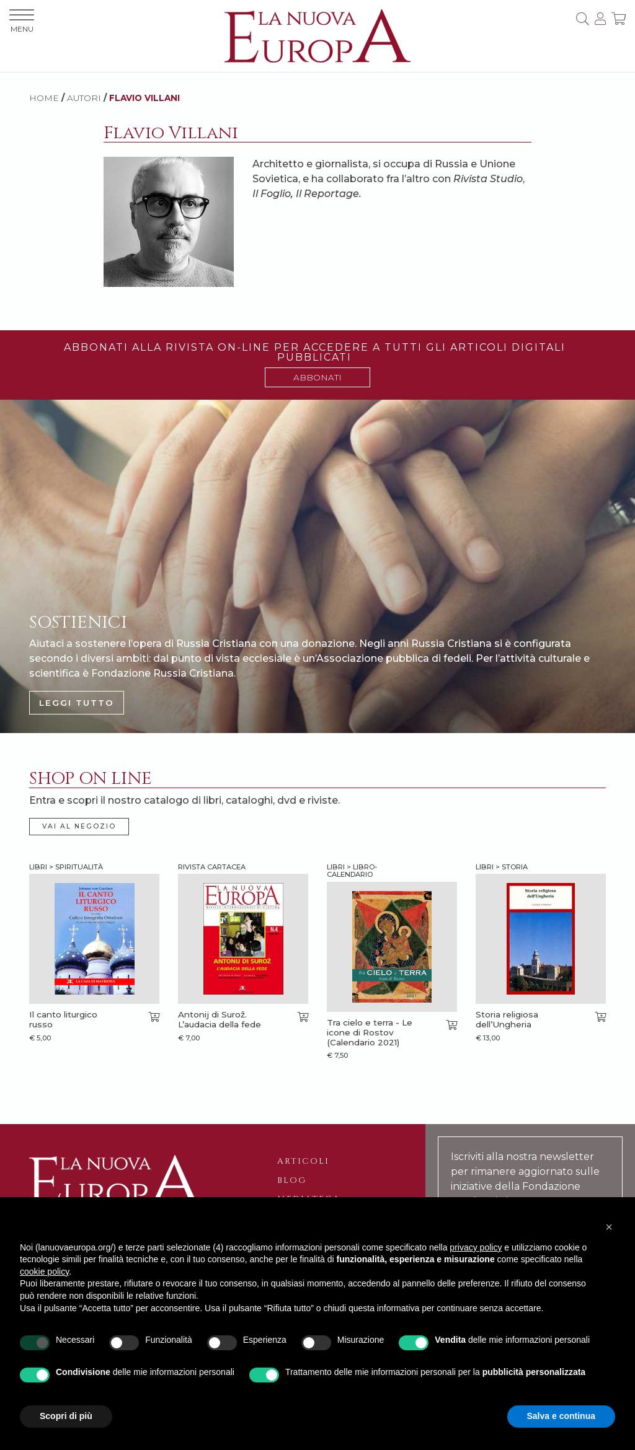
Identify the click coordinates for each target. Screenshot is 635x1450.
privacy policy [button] (476, 1247)
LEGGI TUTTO (76, 703)
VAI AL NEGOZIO (79, 826)
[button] (609, 1227)
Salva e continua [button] (561, 1416)
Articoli (303, 1161)
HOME (44, 98)
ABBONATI (317, 377)
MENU (21, 21)
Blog (291, 1180)
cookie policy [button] (44, 1271)
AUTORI (84, 98)
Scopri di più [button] (66, 1416)
